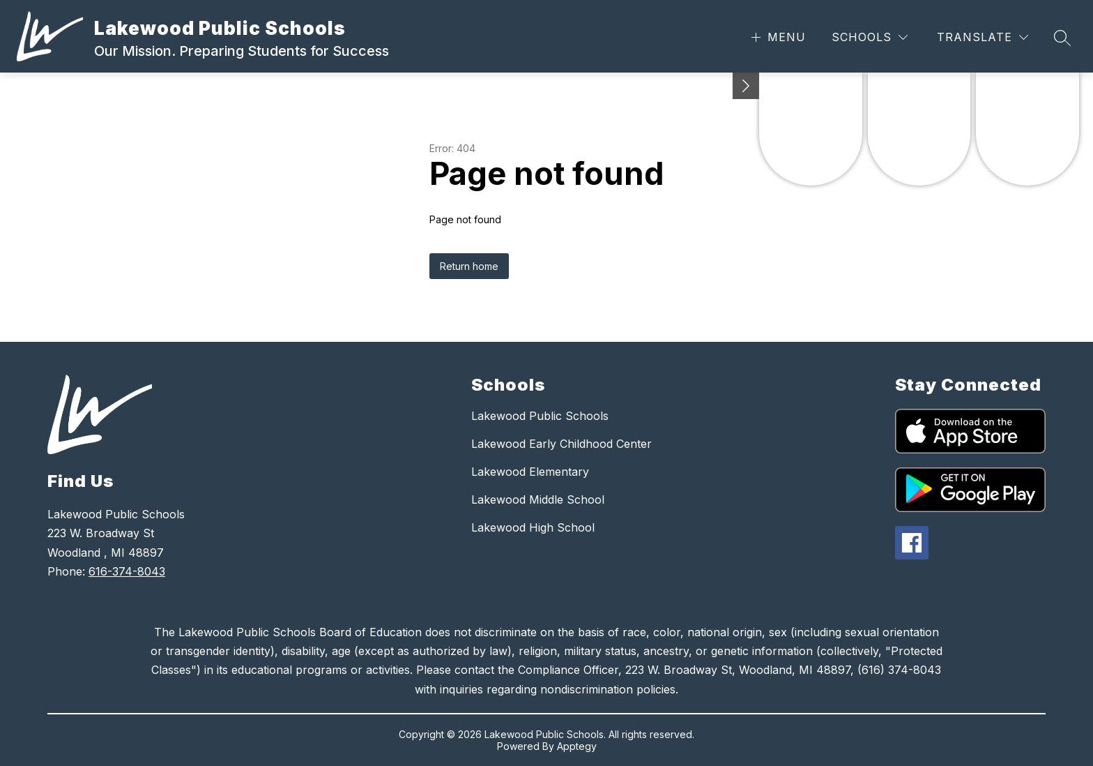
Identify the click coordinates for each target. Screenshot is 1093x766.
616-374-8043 (127, 571)
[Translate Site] (982, 37)
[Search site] (1062, 37)
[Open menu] (777, 37)
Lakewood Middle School (537, 499)
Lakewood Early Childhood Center (561, 444)
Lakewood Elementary (530, 472)
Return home (469, 266)
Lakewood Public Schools (540, 416)
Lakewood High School (533, 527)
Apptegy (577, 746)
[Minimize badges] (746, 86)
